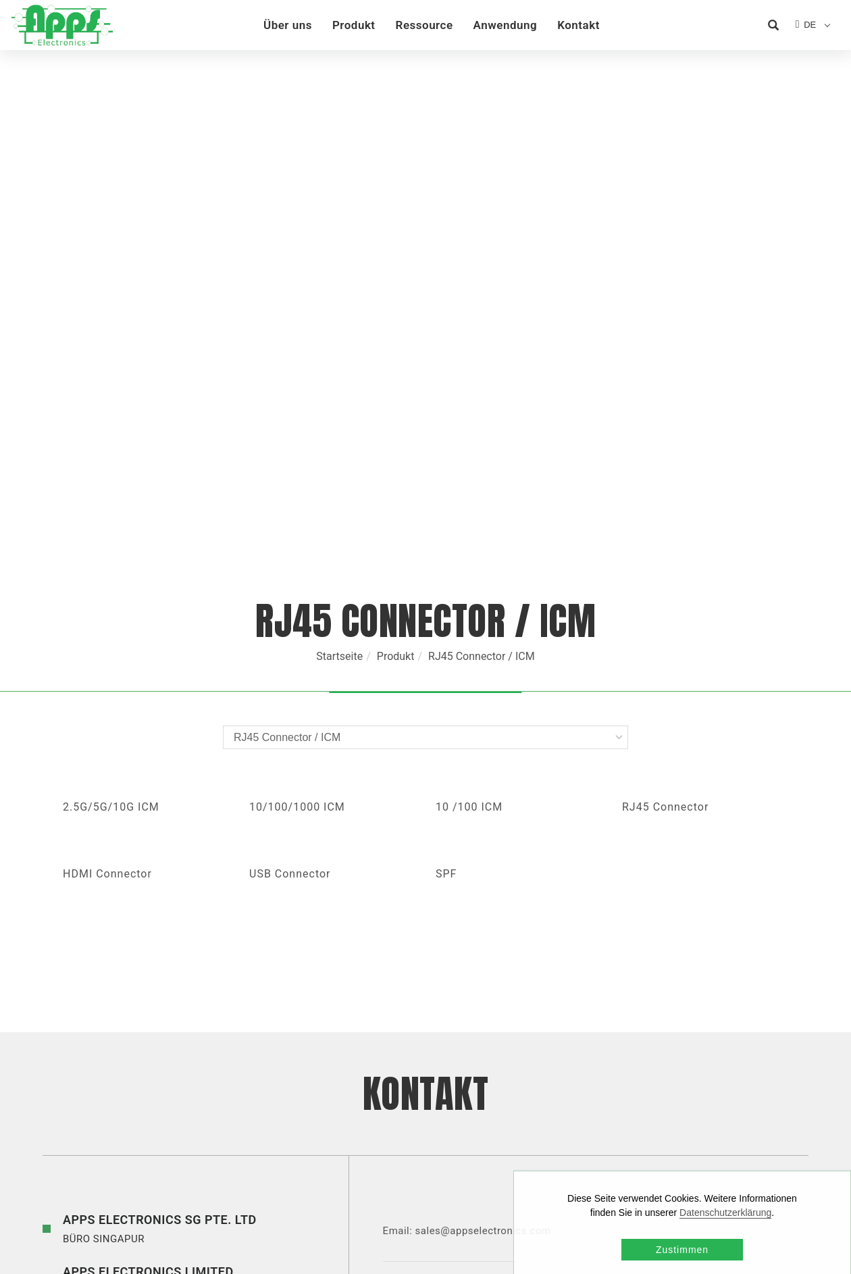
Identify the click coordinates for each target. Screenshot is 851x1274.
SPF (446, 559)
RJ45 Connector (665, 492)
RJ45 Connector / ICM (481, 341)
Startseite (339, 341)
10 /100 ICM (469, 492)
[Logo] (60, 24)
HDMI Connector (107, 559)
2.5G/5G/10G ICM (111, 492)
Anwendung (507, 25)
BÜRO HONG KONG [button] (148, 964)
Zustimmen (682, 1249)
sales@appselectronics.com (488, 916)
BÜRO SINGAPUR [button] (160, 912)
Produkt (355, 25)
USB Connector (290, 559)
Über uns (289, 25)
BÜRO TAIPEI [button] (202, 1077)
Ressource (426, 25)
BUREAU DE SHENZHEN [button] (187, 1016)
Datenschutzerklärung (725, 1212)
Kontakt (580, 25)
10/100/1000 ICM (297, 492)
